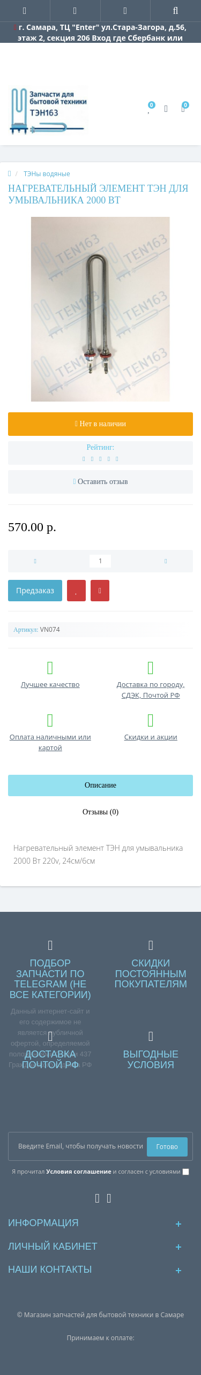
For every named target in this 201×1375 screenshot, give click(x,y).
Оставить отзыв (103, 482)
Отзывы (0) (100, 812)
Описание (100, 785)
